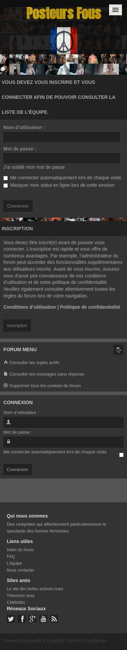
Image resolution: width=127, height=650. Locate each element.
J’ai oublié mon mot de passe (34, 167)
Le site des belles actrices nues (35, 588)
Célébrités (16, 602)
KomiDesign (95, 640)
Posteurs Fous (63, 13)
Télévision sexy (21, 595)
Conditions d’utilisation (29, 307)
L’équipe (14, 563)
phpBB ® (36, 640)
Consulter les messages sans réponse (43, 374)
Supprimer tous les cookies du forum (42, 386)
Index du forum (20, 549)
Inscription (17, 325)
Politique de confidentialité (90, 307)
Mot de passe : (19, 148)
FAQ (11, 556)
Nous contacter (20, 570)
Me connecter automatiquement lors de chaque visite (62, 177)
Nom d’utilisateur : (24, 127)
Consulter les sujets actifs (31, 363)
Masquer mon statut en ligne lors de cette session (58, 185)
